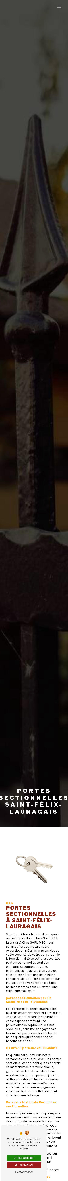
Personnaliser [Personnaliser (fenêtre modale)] (24, 1172)
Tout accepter (24, 1157)
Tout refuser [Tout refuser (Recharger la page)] (24, 1165)
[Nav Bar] (59, 6)
